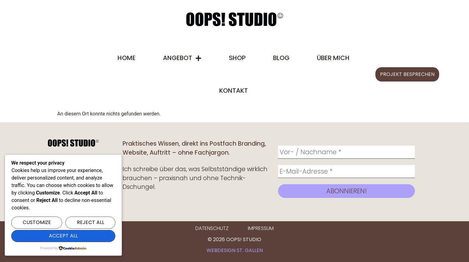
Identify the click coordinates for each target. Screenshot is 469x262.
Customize (37, 222)
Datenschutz (212, 228)
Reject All (90, 222)
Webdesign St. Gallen (235, 250)
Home (127, 58)
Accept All (63, 235)
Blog (281, 58)
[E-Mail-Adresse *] (346, 171)
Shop (237, 58)
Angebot (182, 58)
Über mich (333, 58)
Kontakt (233, 90)
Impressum (261, 228)
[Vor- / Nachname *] (346, 152)
